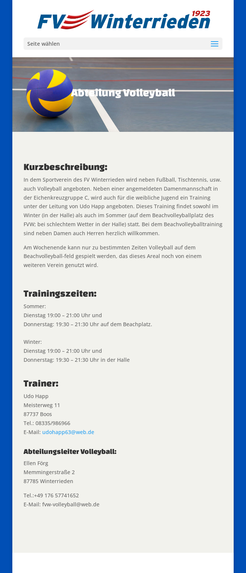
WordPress (178, 562)
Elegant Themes (106, 562)
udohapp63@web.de (68, 432)
